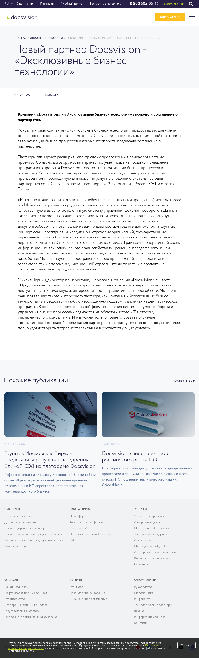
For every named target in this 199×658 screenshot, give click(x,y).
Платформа (79, 509)
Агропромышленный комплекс (25, 605)
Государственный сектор (21, 611)
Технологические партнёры (153, 605)
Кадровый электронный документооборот (33, 540)
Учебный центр (71, 3)
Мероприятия (144, 593)
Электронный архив (18, 516)
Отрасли (11, 579)
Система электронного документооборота (33, 534)
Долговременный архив (20, 522)
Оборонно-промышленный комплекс (30, 617)
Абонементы (143, 540)
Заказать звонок (173, 4)
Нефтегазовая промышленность (26, 593)
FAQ (72, 540)
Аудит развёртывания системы (155, 552)
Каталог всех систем (18, 546)
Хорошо (186, 645)
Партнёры (47, 3)
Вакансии (140, 611)
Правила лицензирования (87, 593)
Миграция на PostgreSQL (151, 546)
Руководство (143, 587)
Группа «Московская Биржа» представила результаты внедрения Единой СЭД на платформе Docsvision (50, 460)
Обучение (141, 564)
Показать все (183, 380)
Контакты (140, 623)
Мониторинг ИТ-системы (152, 528)
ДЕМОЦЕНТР (170, 16)
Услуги (140, 509)
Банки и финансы (16, 587)
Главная (21, 38)
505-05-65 (144, 4)
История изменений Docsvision (91, 534)
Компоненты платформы (86, 522)
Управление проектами (150, 516)
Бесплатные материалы (105, 3)
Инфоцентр (38, 38)
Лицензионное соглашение (88, 599)
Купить (75, 579)
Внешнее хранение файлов (152, 558)
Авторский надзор (147, 522)
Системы (12, 509)
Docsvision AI (78, 528)
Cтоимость (76, 587)
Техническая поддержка (150, 534)
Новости (56, 38)
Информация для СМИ (150, 617)
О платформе (78, 516)
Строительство (14, 599)
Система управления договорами (27, 528)
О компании (24, 3)
